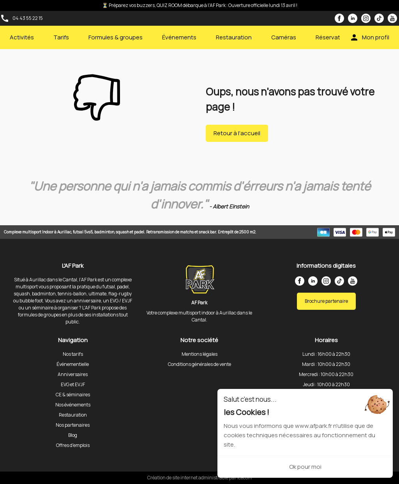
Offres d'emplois (73, 445)
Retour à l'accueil (237, 133)
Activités (22, 37)
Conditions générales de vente (199, 364)
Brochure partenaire (326, 301)
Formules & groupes (115, 37)
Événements (179, 37)
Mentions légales (199, 354)
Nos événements (72, 404)
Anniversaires (73, 374)
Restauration (234, 37)
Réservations (334, 37)
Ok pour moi (305, 467)
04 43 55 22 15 (27, 18)
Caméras (283, 37)
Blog (72, 435)
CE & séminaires (73, 394)
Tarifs (61, 37)
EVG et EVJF (73, 384)
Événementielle (72, 364)
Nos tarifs (73, 354)
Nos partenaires (73, 425)
